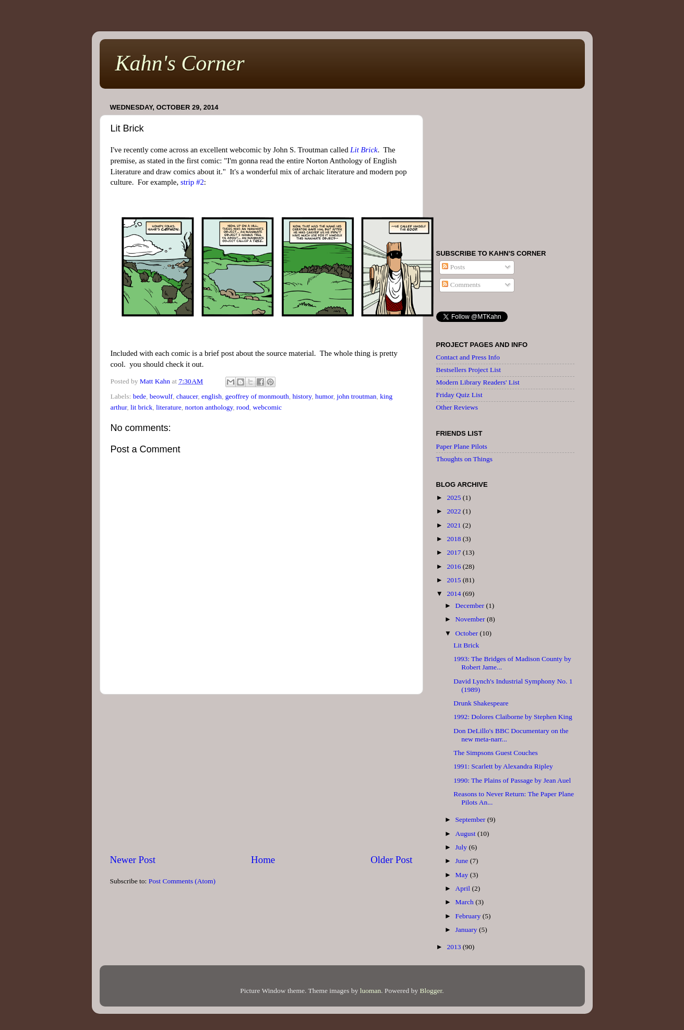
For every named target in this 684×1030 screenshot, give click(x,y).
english (211, 396)
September (471, 819)
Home (263, 859)
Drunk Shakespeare (480, 703)
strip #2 (192, 182)
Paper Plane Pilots (461, 446)
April (463, 888)
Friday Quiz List (459, 395)
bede (139, 396)
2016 (454, 566)
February (469, 916)
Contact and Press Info (468, 357)
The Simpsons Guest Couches (495, 753)
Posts (453, 267)
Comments (461, 285)
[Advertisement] (261, 774)
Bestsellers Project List (468, 370)
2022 (454, 511)
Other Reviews (457, 407)
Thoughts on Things (464, 459)
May (462, 875)
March (465, 902)
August (466, 833)
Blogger (431, 991)
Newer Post (133, 859)
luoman (370, 991)
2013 (454, 947)
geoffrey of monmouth (257, 396)
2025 (454, 497)
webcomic (267, 407)
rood (242, 407)
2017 (454, 552)
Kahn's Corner (180, 63)
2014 (454, 593)
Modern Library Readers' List (478, 382)
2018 (454, 539)
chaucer (187, 396)
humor (324, 396)
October (467, 633)
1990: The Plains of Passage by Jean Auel (512, 780)
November (471, 619)
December (470, 605)
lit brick (141, 407)
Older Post (391, 859)
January (467, 929)
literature (169, 407)
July (462, 847)
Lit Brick (363, 150)
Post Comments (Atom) (182, 881)
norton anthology (209, 407)
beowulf (161, 396)
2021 (454, 525)
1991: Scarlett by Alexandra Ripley (503, 766)
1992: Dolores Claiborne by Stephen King (512, 717)
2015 (454, 580)
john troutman (356, 396)
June (462, 861)
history (302, 396)
